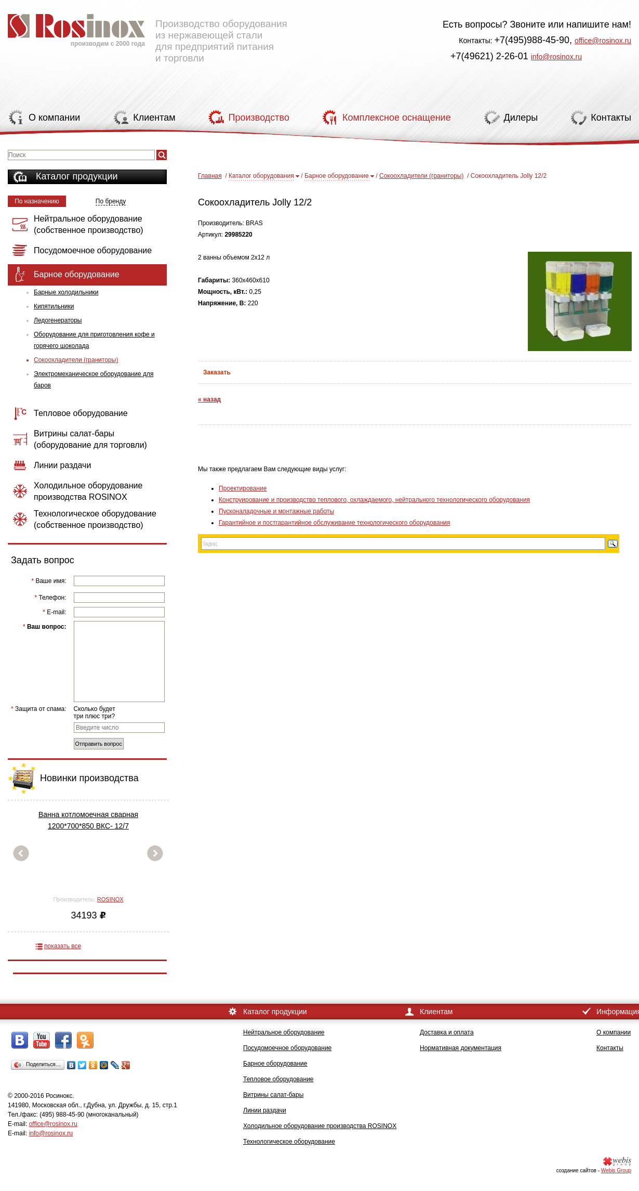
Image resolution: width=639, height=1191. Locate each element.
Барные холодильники (66, 292)
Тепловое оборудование (278, 1079)
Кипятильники (54, 306)
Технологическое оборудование (289, 1141)
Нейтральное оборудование (283, 1032)
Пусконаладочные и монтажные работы (276, 511)
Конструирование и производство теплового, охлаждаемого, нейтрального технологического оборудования (374, 499)
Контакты (609, 1048)
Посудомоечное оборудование (287, 1048)
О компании (613, 1032)
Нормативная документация (460, 1048)
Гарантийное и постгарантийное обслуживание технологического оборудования (334, 522)
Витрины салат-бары (273, 1094)
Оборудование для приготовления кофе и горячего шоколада (94, 340)
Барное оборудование (336, 175)
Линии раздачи (264, 1110)
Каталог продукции (77, 176)
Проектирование (243, 488)
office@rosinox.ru (603, 40)
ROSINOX (110, 899)
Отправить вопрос (98, 744)
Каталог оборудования (261, 175)
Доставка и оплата (447, 1032)
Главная (210, 175)
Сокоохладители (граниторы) (76, 360)
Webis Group (616, 1170)
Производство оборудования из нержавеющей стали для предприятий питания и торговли (147, 33)
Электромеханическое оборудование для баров (93, 379)
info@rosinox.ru (556, 57)
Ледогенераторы (58, 320)
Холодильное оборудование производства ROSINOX (319, 1126)
